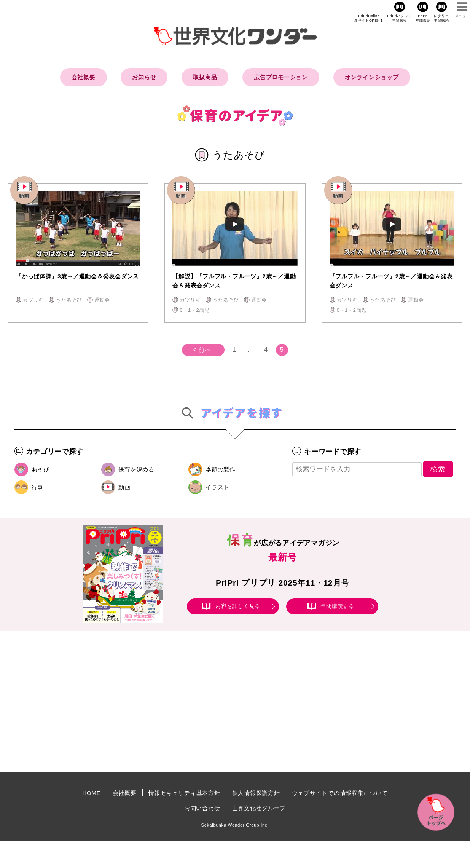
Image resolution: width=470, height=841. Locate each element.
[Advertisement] (170, 701)
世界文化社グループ (259, 808)
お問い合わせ (202, 808)
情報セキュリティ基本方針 (184, 793)
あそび (40, 469)
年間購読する (337, 606)
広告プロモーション (281, 77)
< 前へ (202, 349)
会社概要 (84, 77)
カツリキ (33, 300)
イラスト (217, 487)
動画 (124, 487)
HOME (92, 793)
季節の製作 (221, 469)
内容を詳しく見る (237, 606)
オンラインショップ (372, 77)
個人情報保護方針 (256, 793)
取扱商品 (205, 77)
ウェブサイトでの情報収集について (340, 793)
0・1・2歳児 (195, 310)
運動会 (102, 300)
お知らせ (144, 77)
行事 (38, 487)
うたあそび (69, 300)
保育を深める (136, 469)
